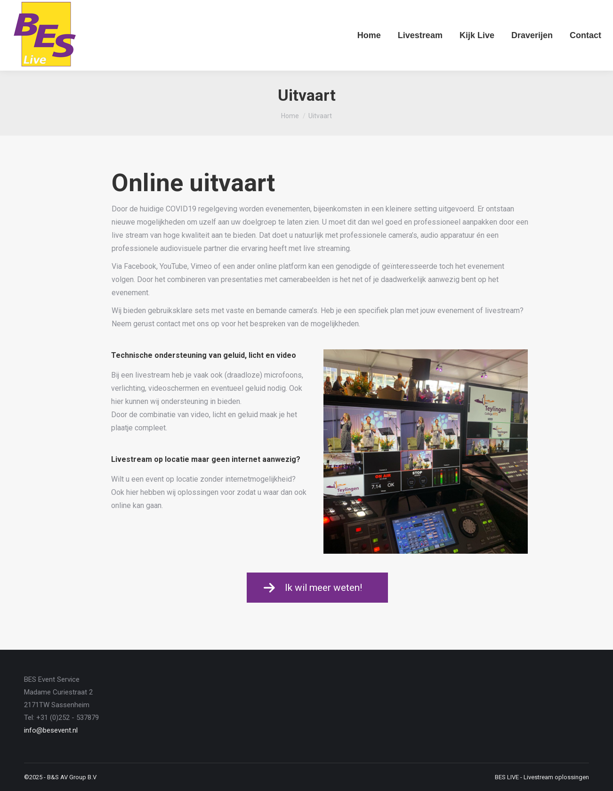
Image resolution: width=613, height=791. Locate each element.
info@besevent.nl (51, 730)
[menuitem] (369, 35)
